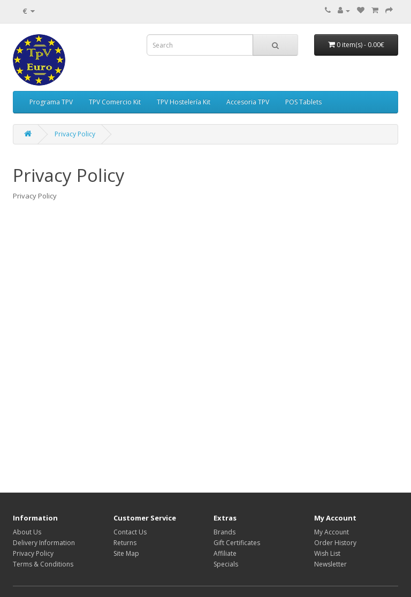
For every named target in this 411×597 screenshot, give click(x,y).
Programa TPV (51, 101)
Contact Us (130, 532)
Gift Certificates (237, 542)
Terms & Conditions (43, 564)
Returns (124, 542)
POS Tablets (303, 101)
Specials (226, 564)
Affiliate (225, 553)
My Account (331, 532)
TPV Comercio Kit (115, 101)
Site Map (126, 553)
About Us (27, 532)
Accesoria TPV (247, 101)
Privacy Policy (75, 134)
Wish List (327, 553)
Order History (335, 542)
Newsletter (330, 564)
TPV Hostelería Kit (183, 101)
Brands (224, 532)
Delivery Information (44, 542)
